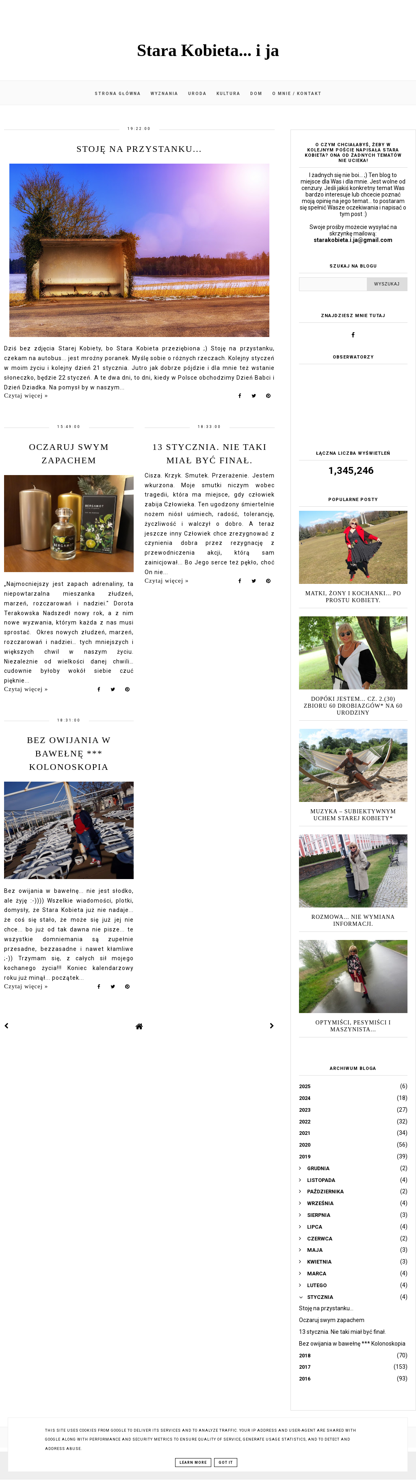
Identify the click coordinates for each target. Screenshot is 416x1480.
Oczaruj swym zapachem (331, 1320)
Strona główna (118, 93)
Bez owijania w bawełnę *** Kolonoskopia (69, 753)
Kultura (228, 93)
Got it (226, 1463)
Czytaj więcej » (26, 395)
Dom (256, 93)
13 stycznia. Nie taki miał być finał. (342, 1332)
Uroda (197, 93)
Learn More (193, 1463)
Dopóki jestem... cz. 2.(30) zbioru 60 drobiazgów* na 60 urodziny (353, 706)
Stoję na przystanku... (139, 149)
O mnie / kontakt (297, 93)
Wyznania (164, 93)
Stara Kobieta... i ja (208, 50)
